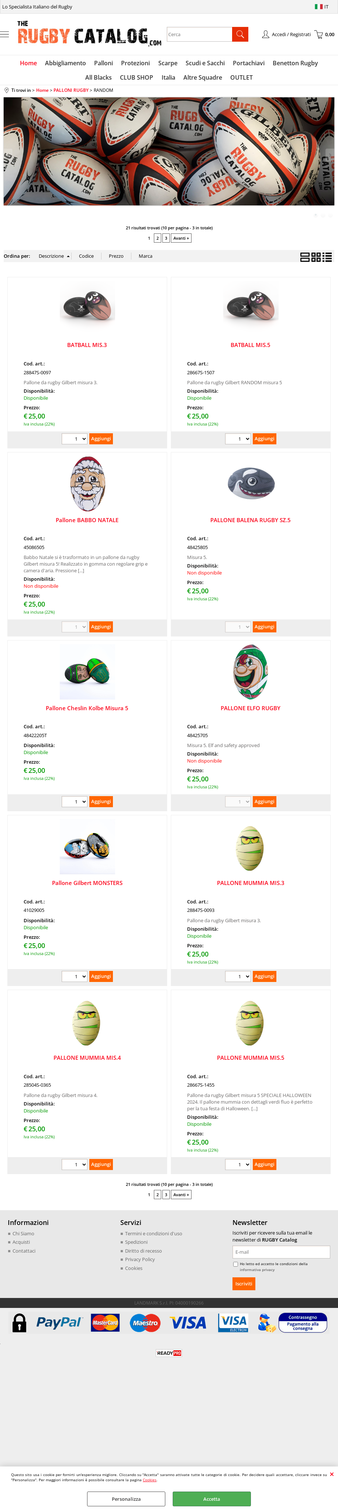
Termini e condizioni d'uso (153, 1236)
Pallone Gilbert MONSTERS (87, 886)
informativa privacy (257, 1272)
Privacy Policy (140, 1262)
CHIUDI (332, 1474)
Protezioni (119, 64)
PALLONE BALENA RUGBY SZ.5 (250, 523)
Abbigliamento (50, 64)
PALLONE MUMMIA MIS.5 (250, 1061)
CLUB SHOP (120, 80)
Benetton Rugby (276, 64)
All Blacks (319, 64)
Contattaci (24, 1254)
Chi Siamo (23, 1236)
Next (329, 158)
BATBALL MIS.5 (250, 348)
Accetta (211, 1499)
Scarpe (150, 64)
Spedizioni (136, 1245)
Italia (151, 80)
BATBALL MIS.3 (87, 348)
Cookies (149, 1479)
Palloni (88, 64)
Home (14, 64)
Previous (8, 158)
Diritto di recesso (143, 1254)
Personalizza (126, 1499)
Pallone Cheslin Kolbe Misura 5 (87, 711)
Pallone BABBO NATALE (87, 523)
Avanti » (181, 241)
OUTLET (223, 80)
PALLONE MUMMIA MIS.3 (250, 886)
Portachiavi (230, 64)
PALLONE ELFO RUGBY (250, 711)
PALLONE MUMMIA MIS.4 (87, 1061)
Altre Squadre (185, 80)
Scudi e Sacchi (187, 64)
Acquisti (21, 1245)
